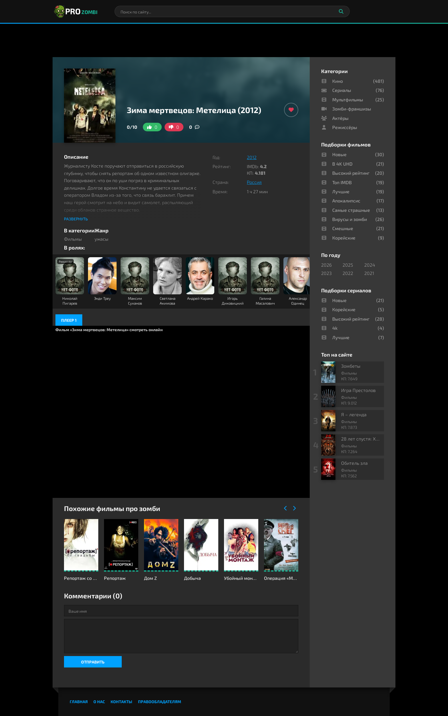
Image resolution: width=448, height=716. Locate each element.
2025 (348, 265)
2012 (252, 157)
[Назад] (285, 508)
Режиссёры (344, 127)
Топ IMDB (342, 182)
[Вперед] (294, 508)
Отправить (93, 661)
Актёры (340, 118)
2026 (326, 265)
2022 (348, 273)
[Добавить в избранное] (291, 110)
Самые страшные (351, 210)
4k (334, 328)
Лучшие (340, 191)
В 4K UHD (342, 163)
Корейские (343, 237)
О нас (99, 701)
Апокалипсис (346, 200)
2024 (369, 265)
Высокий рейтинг (350, 173)
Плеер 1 (69, 320)
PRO (75, 11)
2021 (369, 273)
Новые (339, 154)
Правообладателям (159, 701)
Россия (254, 182)
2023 (326, 273)
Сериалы (341, 90)
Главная (79, 701)
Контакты (121, 701)
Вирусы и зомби (349, 219)
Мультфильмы (347, 99)
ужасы (101, 239)
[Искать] (341, 11)
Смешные (342, 228)
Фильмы (73, 239)
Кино (337, 81)
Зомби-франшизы (351, 108)
